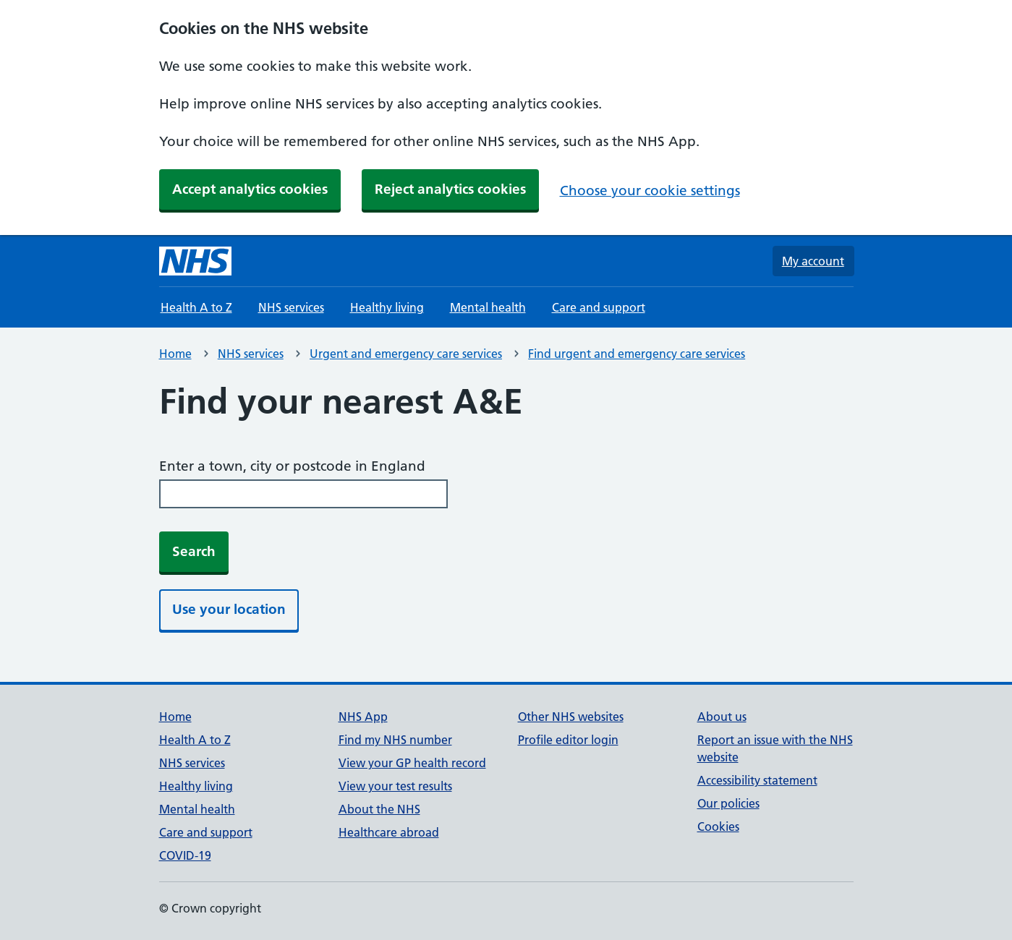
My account (813, 261)
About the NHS (379, 809)
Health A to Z (196, 307)
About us (722, 716)
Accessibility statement (757, 780)
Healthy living (387, 307)
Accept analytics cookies (250, 189)
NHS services (291, 307)
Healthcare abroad (389, 832)
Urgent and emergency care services (406, 353)
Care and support (598, 307)
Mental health (488, 307)
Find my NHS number (395, 739)
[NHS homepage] (195, 261)
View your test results (395, 786)
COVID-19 (185, 855)
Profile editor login (568, 739)
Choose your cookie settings (650, 190)
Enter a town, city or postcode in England (292, 466)
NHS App (363, 716)
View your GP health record (412, 763)
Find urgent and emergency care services (636, 353)
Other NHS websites (571, 716)
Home (175, 353)
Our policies (728, 803)
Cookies (718, 826)
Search (194, 551)
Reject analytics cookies (450, 189)
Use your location (229, 609)
